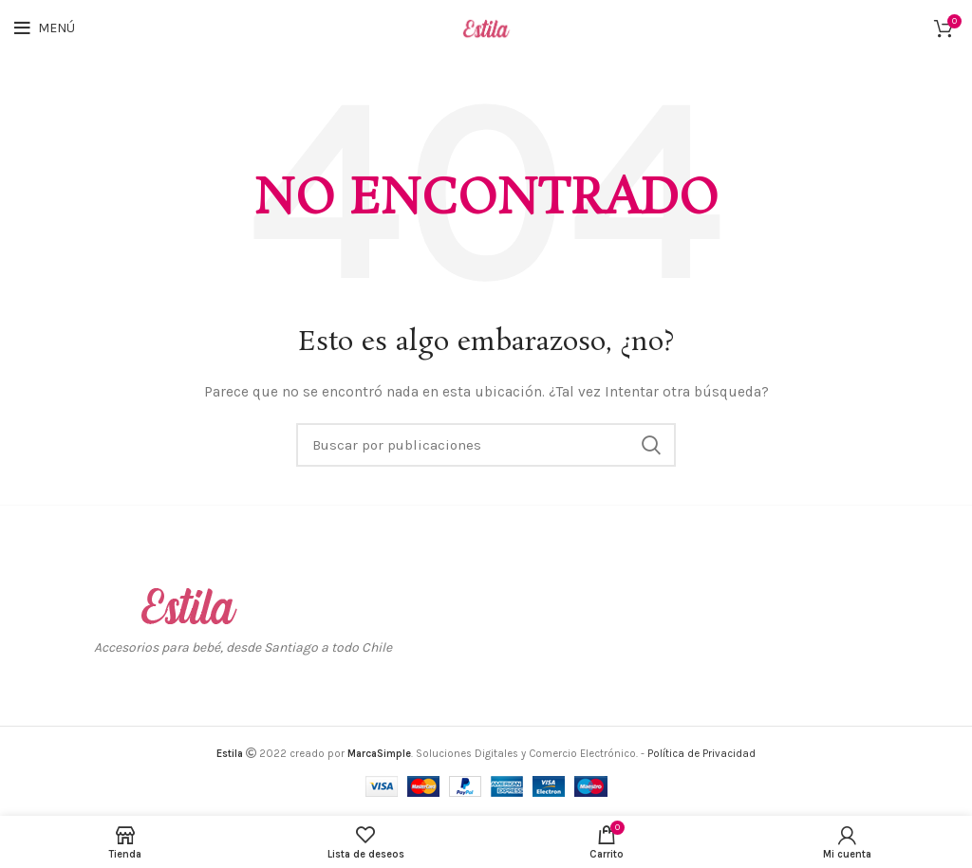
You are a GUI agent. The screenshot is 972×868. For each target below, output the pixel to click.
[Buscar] (486, 445)
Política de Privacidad (701, 754)
